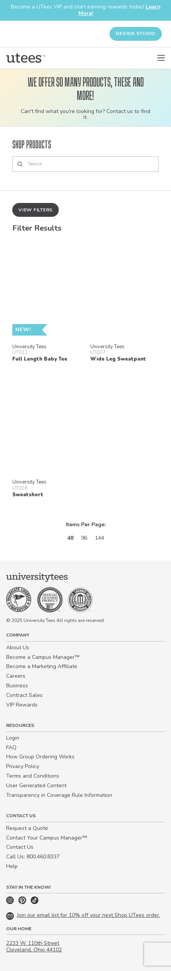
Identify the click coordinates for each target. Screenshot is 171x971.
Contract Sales (24, 695)
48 (70, 538)
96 (84, 538)
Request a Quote (27, 828)
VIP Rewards (22, 704)
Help (12, 866)
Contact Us (19, 847)
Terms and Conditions (32, 776)
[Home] (25, 58)
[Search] (85, 164)
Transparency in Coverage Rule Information (59, 795)
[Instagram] (10, 902)
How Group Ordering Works (40, 756)
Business (17, 685)
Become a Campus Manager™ (43, 657)
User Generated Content (36, 785)
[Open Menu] (161, 58)
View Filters (35, 210)
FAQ (11, 747)
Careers (15, 676)
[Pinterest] (23, 902)
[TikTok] (34, 902)
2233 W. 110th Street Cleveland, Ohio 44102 (34, 946)
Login (12, 738)
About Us (17, 647)
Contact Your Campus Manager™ (46, 837)
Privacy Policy (22, 766)
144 (99, 538)
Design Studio (136, 33)
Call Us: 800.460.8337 (33, 856)
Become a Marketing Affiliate (41, 666)
